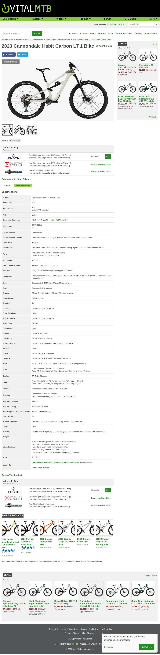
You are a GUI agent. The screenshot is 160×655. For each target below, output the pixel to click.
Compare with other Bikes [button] (15, 180)
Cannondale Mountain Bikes (58, 40)
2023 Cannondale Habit (101, 40)
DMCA (84, 630)
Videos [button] (60, 19)
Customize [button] (108, 647)
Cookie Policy (94, 630)
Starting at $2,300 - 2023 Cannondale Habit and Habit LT (55, 463)
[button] (9, 54)
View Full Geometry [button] (59, 220)
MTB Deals (130, 19)
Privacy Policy (73, 630)
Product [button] (84, 19)
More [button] (152, 19)
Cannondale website (40, 468)
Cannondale (38, 40)
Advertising (107, 630)
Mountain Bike (79, 634)
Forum (107, 19)
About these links (9, 150)
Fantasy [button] (36, 19)
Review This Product (12, 475)
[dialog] (129, 643)
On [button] (100, 645)
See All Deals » (150, 577)
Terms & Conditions (57, 630)
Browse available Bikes (100, 164)
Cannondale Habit (80, 40)
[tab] (7, 186)
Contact (68, 634)
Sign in (121, 24)
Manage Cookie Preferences (80, 640)
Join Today (111, 24)
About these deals (124, 48)
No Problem (146, 647)
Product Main (7, 40)
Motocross (91, 634)
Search (37, 33)
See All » (153, 117)
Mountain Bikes (22, 40)
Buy (107, 156)
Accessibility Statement (64, 645)
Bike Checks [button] (9, 19)
